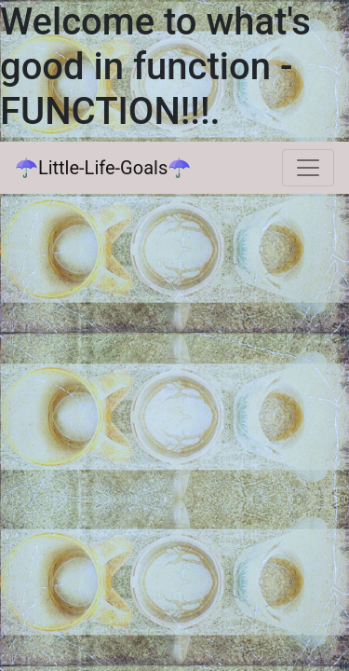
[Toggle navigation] (308, 167)
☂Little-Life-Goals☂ (103, 168)
